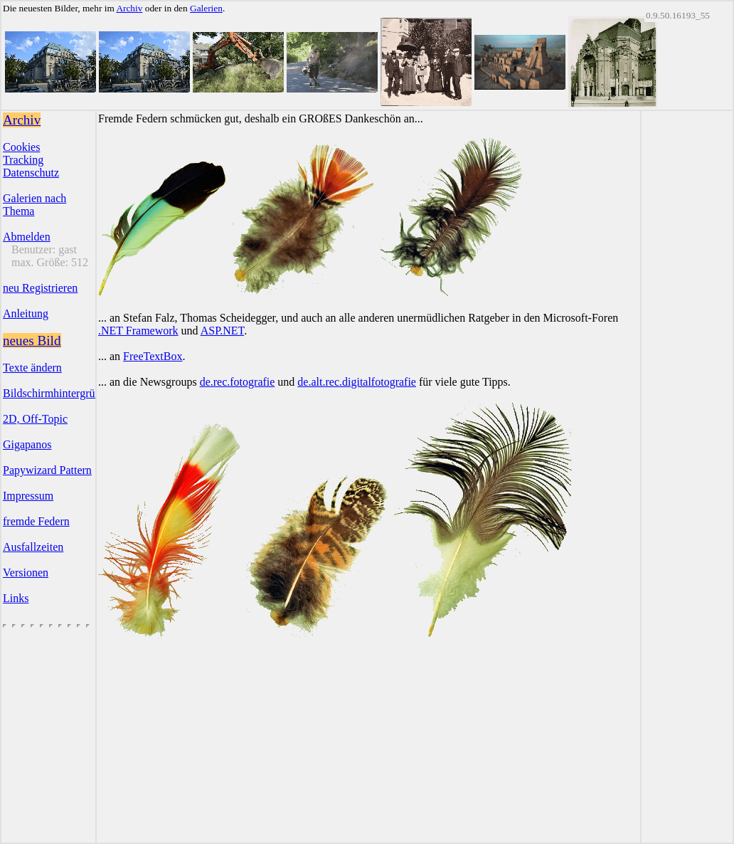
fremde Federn (36, 521)
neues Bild (32, 340)
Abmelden (26, 237)
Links (15, 598)
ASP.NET (223, 331)
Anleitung (25, 313)
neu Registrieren (40, 288)
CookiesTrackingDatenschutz (31, 160)
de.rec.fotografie (237, 382)
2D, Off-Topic (35, 419)
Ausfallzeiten (33, 547)
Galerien (206, 8)
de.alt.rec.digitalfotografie (356, 382)
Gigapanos (27, 444)
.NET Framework (138, 331)
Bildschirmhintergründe (57, 393)
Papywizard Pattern (47, 470)
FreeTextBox (152, 356)
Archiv (129, 8)
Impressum (28, 496)
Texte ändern (32, 368)
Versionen (25, 572)
